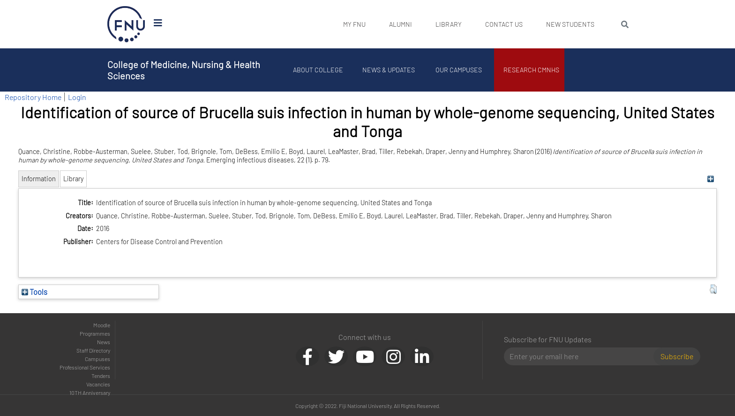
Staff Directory (93, 350)
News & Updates (388, 70)
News (103, 342)
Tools (34, 291)
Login (77, 96)
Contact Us (504, 24)
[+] (710, 178)
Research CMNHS (532, 70)
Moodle (101, 325)
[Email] (582, 356)
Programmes (95, 333)
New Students (570, 24)
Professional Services (85, 367)
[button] (713, 289)
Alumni (400, 24)
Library (448, 24)
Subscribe (676, 356)
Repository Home (33, 96)
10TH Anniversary (89, 392)
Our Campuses (459, 70)
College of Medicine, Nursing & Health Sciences (183, 70)
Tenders (100, 375)
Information (39, 179)
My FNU (354, 24)
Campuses (97, 358)
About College (318, 70)
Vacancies (98, 384)
